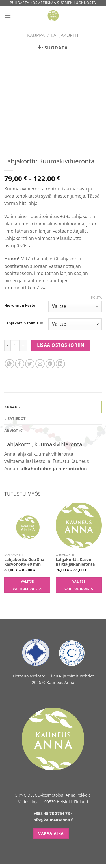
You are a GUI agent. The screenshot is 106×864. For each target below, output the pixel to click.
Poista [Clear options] (96, 297)
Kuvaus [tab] (12, 406)
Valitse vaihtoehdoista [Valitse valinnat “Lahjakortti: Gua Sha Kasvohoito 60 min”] (27, 585)
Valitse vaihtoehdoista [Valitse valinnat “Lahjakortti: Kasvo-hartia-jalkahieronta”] (78, 585)
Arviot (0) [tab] (14, 430)
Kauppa (36, 35)
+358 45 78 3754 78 (52, 813)
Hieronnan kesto (19, 306)
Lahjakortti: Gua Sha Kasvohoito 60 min (24, 562)
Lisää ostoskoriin (61, 345)
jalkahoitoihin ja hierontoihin (53, 468)
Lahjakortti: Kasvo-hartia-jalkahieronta (75, 562)
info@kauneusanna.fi (53, 819)
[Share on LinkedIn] (60, 363)
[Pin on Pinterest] (50, 363)
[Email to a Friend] (40, 363)
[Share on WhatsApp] (9, 363)
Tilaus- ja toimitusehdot (71, 676)
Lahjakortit (65, 35)
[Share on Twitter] (29, 363)
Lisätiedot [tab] (15, 418)
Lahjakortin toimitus (23, 323)
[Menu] (7, 15)
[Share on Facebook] (19, 363)
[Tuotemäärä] (15, 345)
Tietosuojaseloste (28, 676)
